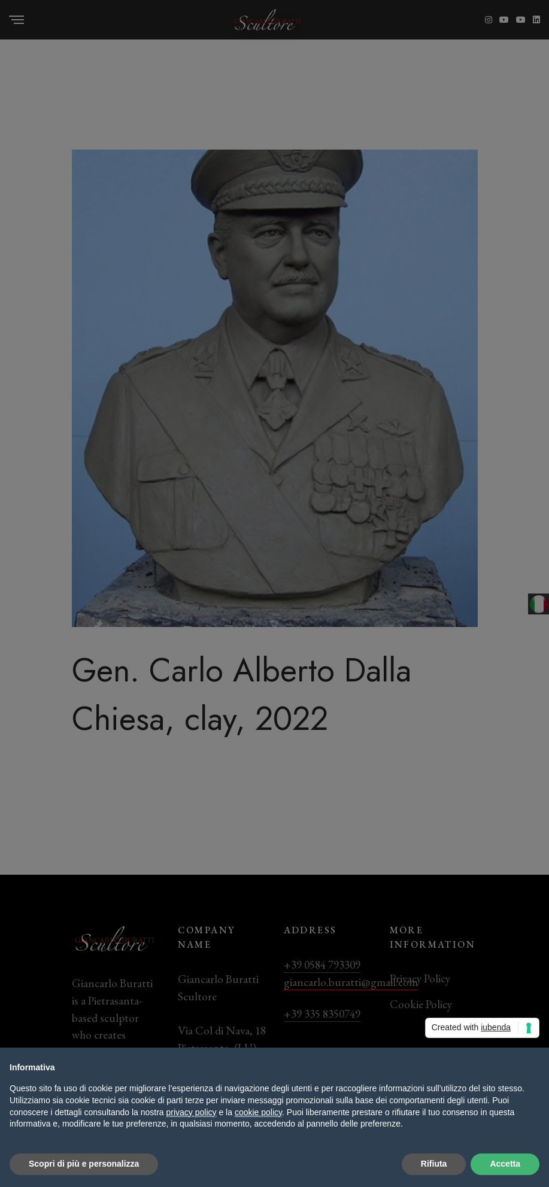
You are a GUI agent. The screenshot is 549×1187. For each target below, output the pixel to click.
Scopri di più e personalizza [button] (84, 1163)
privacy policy (191, 1112)
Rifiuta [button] (434, 1163)
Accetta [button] (505, 1163)
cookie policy (258, 1112)
